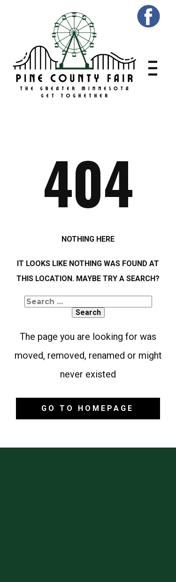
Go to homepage (87, 408)
